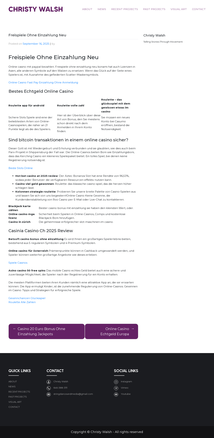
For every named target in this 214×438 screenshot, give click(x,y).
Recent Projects (124, 9)
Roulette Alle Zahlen (22, 302)
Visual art (179, 9)
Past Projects (154, 9)
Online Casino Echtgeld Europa (114, 331)
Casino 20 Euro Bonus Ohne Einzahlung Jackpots (41, 331)
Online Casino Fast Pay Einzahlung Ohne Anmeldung (43, 82)
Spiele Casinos (17, 262)
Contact (199, 9)
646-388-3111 (60, 387)
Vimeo (124, 387)
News (102, 9)
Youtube (126, 394)
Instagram (126, 381)
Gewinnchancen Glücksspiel (26, 298)
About (87, 9)
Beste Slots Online (20, 168)
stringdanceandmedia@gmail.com (73, 394)
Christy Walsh (35, 9)
